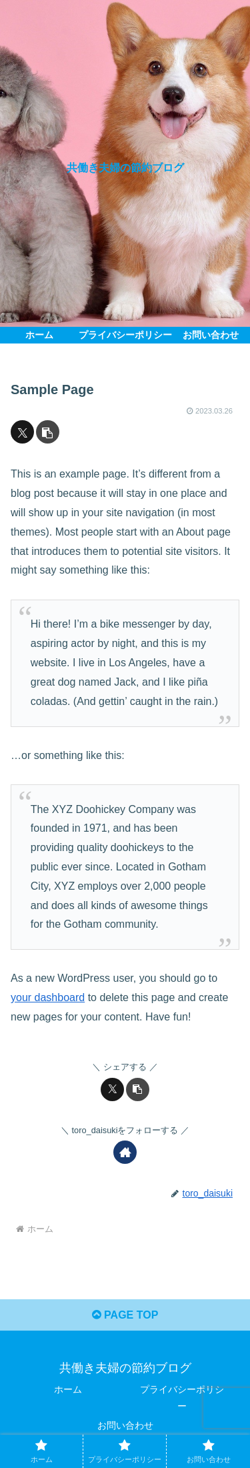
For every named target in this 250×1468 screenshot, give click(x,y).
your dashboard (48, 997)
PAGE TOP (125, 1315)
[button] (47, 432)
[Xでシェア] (22, 432)
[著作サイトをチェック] (125, 1152)
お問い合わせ (125, 1425)
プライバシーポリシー (182, 1397)
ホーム (68, 1389)
